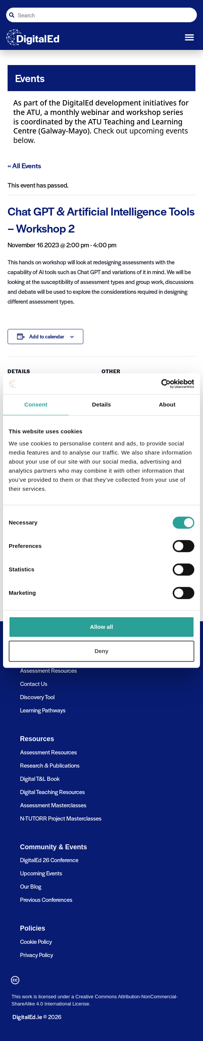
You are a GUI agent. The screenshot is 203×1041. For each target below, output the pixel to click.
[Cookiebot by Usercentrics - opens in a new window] (161, 384)
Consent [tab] (35, 404)
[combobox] (101, 15)
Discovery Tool (37, 697)
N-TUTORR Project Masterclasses (61, 818)
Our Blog (30, 886)
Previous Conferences (46, 899)
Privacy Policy (36, 955)
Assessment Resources (48, 670)
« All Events (24, 165)
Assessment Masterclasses (53, 805)
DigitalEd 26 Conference (49, 860)
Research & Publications (50, 765)
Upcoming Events (41, 873)
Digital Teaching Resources (52, 792)
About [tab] (167, 404)
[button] (189, 37)
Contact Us (33, 683)
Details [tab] (101, 404)
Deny (102, 651)
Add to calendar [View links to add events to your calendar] (46, 336)
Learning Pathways (43, 710)
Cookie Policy (36, 941)
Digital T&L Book (39, 778)
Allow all (101, 627)
